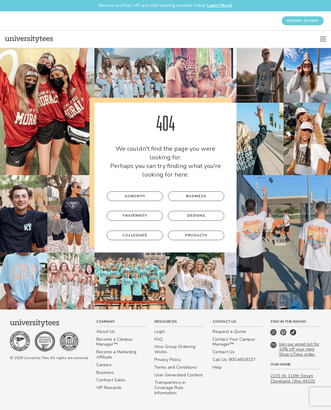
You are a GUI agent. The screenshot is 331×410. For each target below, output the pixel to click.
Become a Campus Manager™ (114, 341)
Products (196, 235)
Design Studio (303, 20)
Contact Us (223, 352)
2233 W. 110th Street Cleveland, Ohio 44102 (292, 378)
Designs (196, 215)
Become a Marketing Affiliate (116, 354)
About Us (105, 331)
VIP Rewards (109, 388)
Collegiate (134, 235)
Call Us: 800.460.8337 (234, 360)
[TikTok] (293, 334)
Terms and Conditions (175, 367)
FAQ (158, 339)
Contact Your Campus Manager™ (234, 341)
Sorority (135, 196)
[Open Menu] (323, 39)
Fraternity (135, 215)
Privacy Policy (167, 360)
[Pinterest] (284, 334)
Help (217, 367)
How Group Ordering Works (174, 349)
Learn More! (219, 5)
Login (159, 331)
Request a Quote (229, 331)
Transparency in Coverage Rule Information (170, 387)
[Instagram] (274, 334)
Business (196, 196)
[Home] (29, 39)
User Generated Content (178, 375)
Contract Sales (111, 380)
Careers (104, 365)
